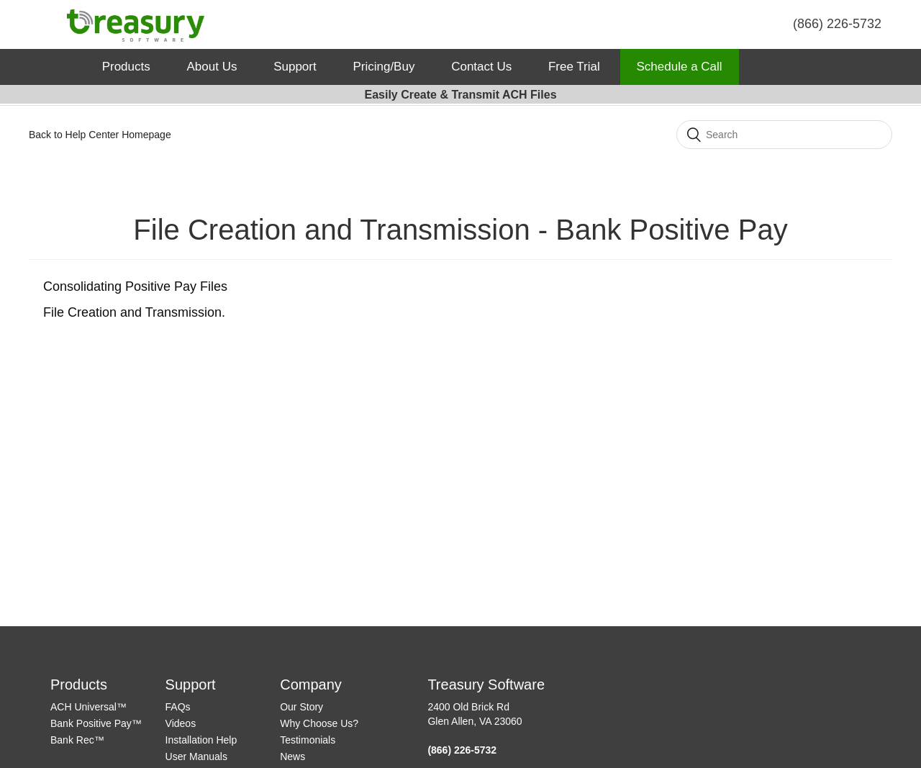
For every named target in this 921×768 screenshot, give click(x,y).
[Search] (784, 134)
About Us (211, 66)
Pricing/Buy (383, 66)
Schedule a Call (679, 66)
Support (295, 66)
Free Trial (574, 66)
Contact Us (481, 66)
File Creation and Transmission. (134, 312)
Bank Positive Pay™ (96, 723)
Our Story (301, 707)
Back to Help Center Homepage (100, 134)
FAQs (178, 707)
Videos (180, 723)
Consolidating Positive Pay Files (135, 286)
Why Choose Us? (319, 723)
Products (126, 66)
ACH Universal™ (88, 707)
